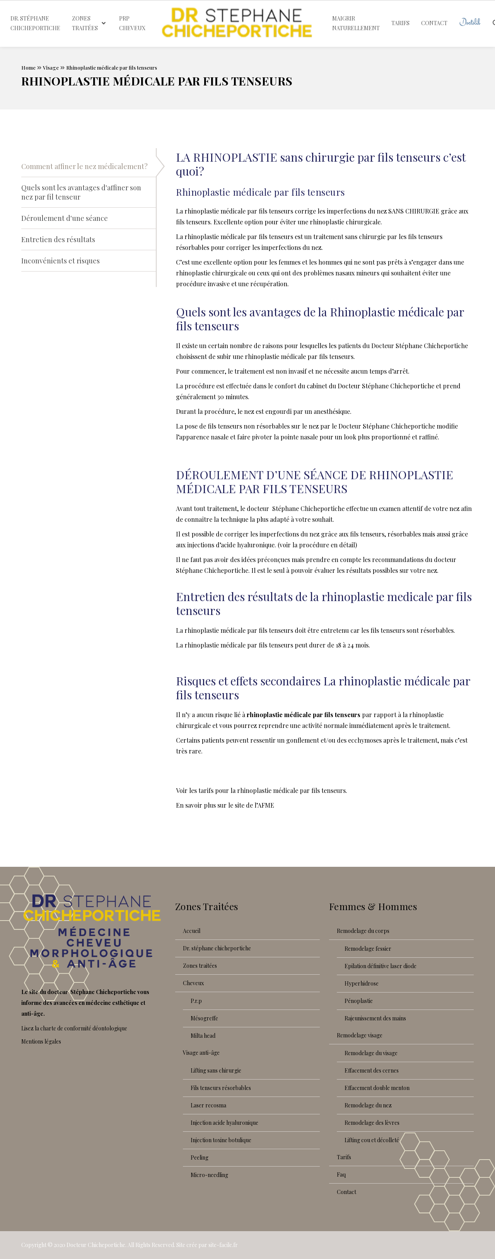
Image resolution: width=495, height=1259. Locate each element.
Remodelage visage (359, 1035)
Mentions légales (41, 1041)
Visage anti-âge (201, 1052)
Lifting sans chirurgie (216, 1070)
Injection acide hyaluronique (224, 1122)
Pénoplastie (359, 1000)
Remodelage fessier (368, 948)
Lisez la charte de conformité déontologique (74, 1028)
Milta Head (203, 1035)
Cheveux (193, 983)
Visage (51, 67)
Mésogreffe (204, 1018)
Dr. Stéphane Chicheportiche (217, 948)
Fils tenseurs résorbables (221, 1088)
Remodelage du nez (368, 1105)
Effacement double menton (377, 1088)
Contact (346, 1192)
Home (28, 67)
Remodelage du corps (363, 930)
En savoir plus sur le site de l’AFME (225, 805)
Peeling (199, 1157)
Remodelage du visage (371, 1053)
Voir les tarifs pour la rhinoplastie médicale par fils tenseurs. (261, 790)
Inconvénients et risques (60, 260)
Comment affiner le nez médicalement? (84, 166)
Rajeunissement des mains (375, 1018)
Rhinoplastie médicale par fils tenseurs (111, 67)
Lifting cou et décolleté (372, 1140)
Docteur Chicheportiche (96, 1245)
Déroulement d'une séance (64, 218)
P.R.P (196, 1000)
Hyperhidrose (362, 983)
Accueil (191, 930)
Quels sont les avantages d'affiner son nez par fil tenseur (81, 192)
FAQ (341, 1174)
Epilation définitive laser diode (380, 966)
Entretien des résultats (58, 239)
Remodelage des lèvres (372, 1122)
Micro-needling (209, 1175)
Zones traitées (200, 965)
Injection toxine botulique (221, 1140)
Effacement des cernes (372, 1070)
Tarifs (344, 1157)
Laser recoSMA (208, 1105)
